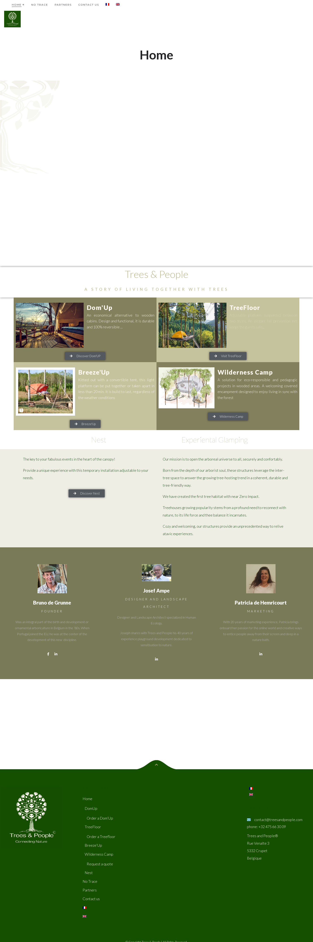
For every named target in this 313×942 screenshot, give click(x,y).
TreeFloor (245, 307)
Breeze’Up (93, 845)
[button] (85, 356)
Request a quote (100, 864)
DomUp (91, 808)
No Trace (90, 881)
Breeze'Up (94, 372)
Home (87, 798)
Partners (90, 890)
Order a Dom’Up (100, 818)
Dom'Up (100, 307)
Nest (89, 872)
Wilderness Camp (245, 372)
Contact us (91, 898)
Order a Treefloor (101, 836)
